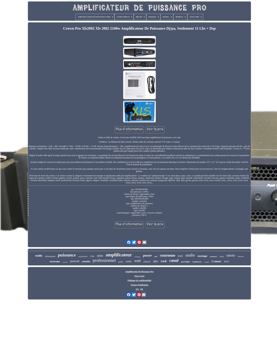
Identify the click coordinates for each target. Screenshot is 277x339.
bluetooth (241, 256)
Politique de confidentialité (139, 280)
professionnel (104, 260)
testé (180, 255)
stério (226, 261)
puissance (67, 255)
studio (129, 261)
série (100, 255)
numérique (55, 261)
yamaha (86, 261)
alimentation (50, 256)
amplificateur (119, 254)
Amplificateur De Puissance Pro (139, 272)
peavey (120, 262)
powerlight (185, 262)
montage (202, 256)
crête (92, 256)
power (147, 255)
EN (137, 289)
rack (164, 261)
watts (38, 255)
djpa (155, 261)
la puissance (82, 256)
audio (190, 255)
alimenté (146, 262)
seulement (213, 256)
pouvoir (74, 261)
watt (137, 261)
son (155, 256)
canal (174, 260)
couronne (167, 255)
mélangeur (137, 257)
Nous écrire (139, 276)
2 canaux (216, 261)
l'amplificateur (197, 262)
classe (221, 256)
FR (141, 289)
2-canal (206, 262)
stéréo (230, 255)
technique (65, 262)
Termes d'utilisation (139, 285)
